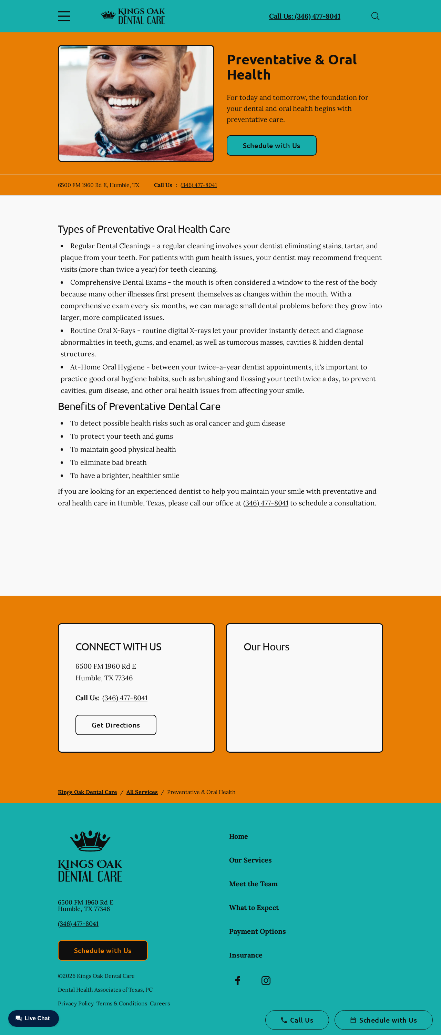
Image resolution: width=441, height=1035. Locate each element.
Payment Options (257, 931)
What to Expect (254, 907)
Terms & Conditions (121, 1003)
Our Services (250, 860)
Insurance (246, 955)
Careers (160, 1003)
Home (238, 836)
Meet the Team (253, 883)
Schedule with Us (271, 145)
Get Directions (116, 724)
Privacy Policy (76, 1003)
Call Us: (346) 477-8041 (304, 16)
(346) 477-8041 (199, 184)
